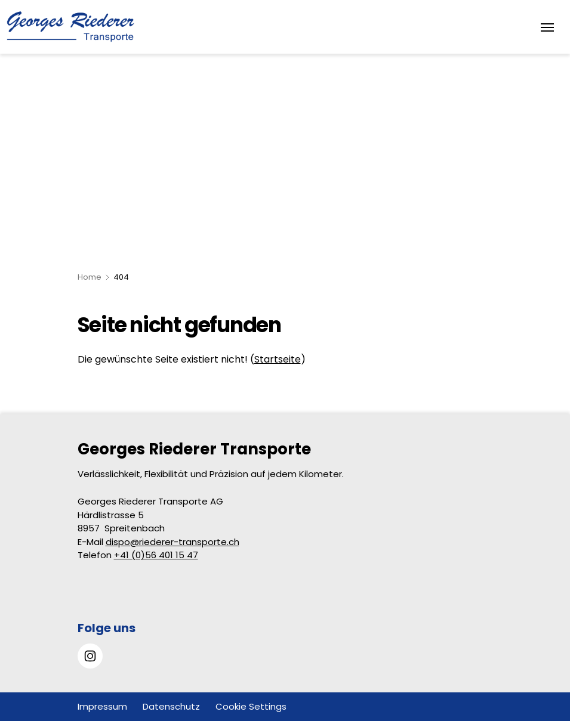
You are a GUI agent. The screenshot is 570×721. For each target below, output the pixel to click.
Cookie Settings (250, 706)
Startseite (277, 359)
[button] (534, 646)
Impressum (102, 706)
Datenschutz (171, 706)
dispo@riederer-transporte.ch (172, 542)
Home (89, 277)
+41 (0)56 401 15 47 (156, 555)
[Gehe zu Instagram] (90, 656)
